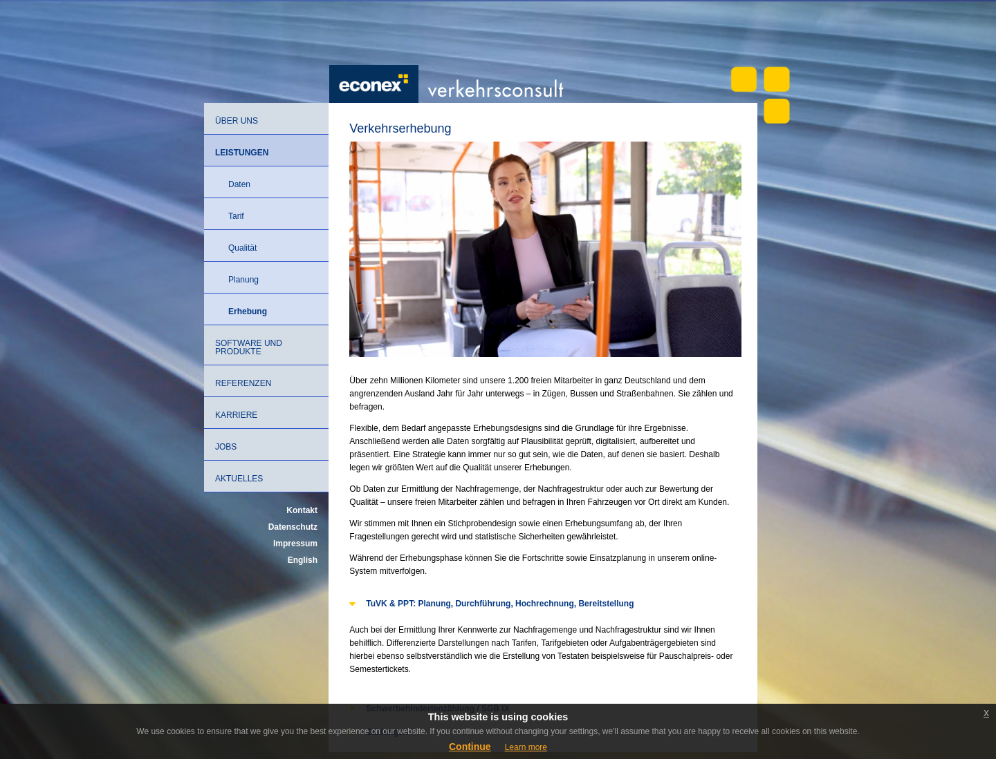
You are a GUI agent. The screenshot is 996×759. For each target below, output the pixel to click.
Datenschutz (292, 527)
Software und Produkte (248, 347)
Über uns (236, 121)
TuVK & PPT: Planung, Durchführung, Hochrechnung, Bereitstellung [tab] (491, 602)
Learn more (526, 747)
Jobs (226, 447)
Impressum (295, 543)
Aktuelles (239, 478)
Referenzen (243, 383)
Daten (239, 184)
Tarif (236, 216)
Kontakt (301, 510)
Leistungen (241, 152)
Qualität (242, 248)
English (302, 560)
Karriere (236, 415)
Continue (470, 746)
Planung (243, 280)
